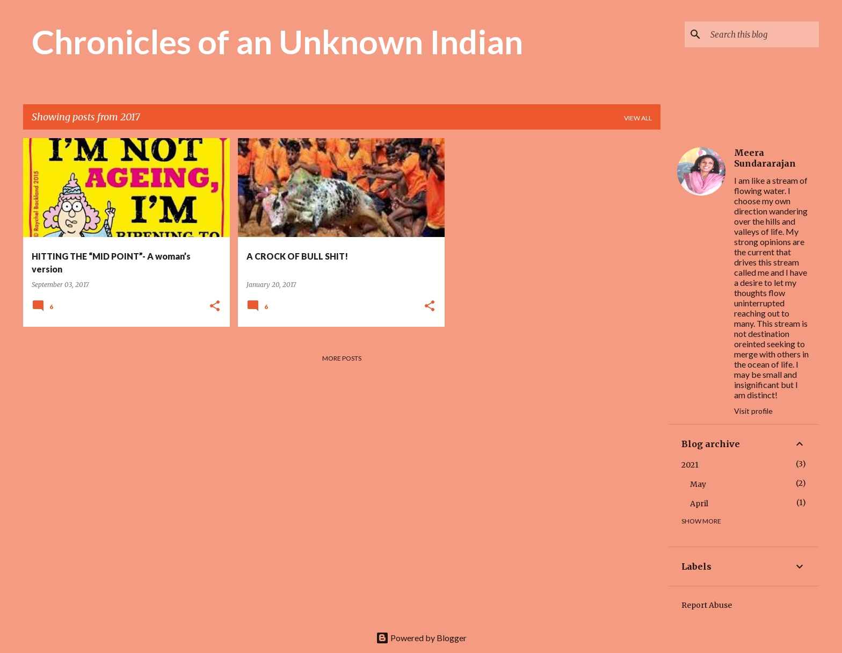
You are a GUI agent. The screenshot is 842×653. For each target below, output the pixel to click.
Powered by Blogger (421, 638)
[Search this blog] (762, 34)
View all (638, 118)
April (699, 503)
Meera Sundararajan (765, 158)
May (698, 484)
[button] (214, 306)
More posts (341, 358)
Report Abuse (706, 605)
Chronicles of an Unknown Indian (277, 41)
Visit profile (753, 410)
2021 (690, 465)
